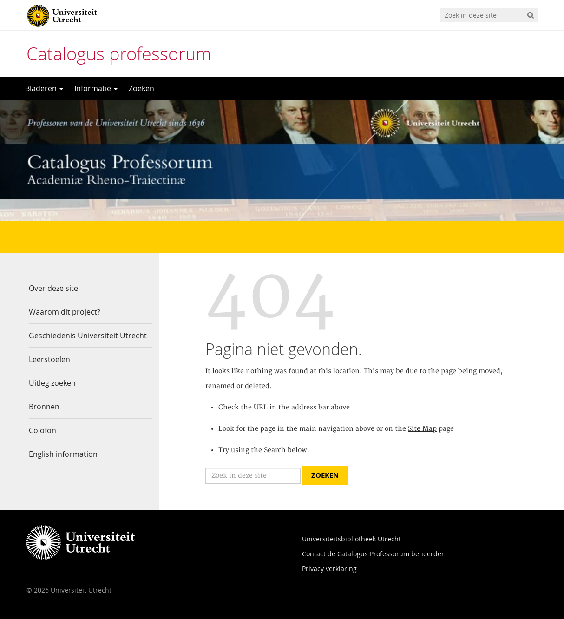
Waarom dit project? (64, 312)
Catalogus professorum (118, 54)
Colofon (42, 430)
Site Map (422, 429)
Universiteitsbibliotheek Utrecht (351, 538)
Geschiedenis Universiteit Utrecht (88, 335)
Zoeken (141, 88)
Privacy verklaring (329, 568)
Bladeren (44, 88)
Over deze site (53, 288)
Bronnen (44, 407)
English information (63, 454)
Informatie (96, 88)
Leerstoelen (49, 359)
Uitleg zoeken (52, 383)
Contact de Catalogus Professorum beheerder (373, 553)
